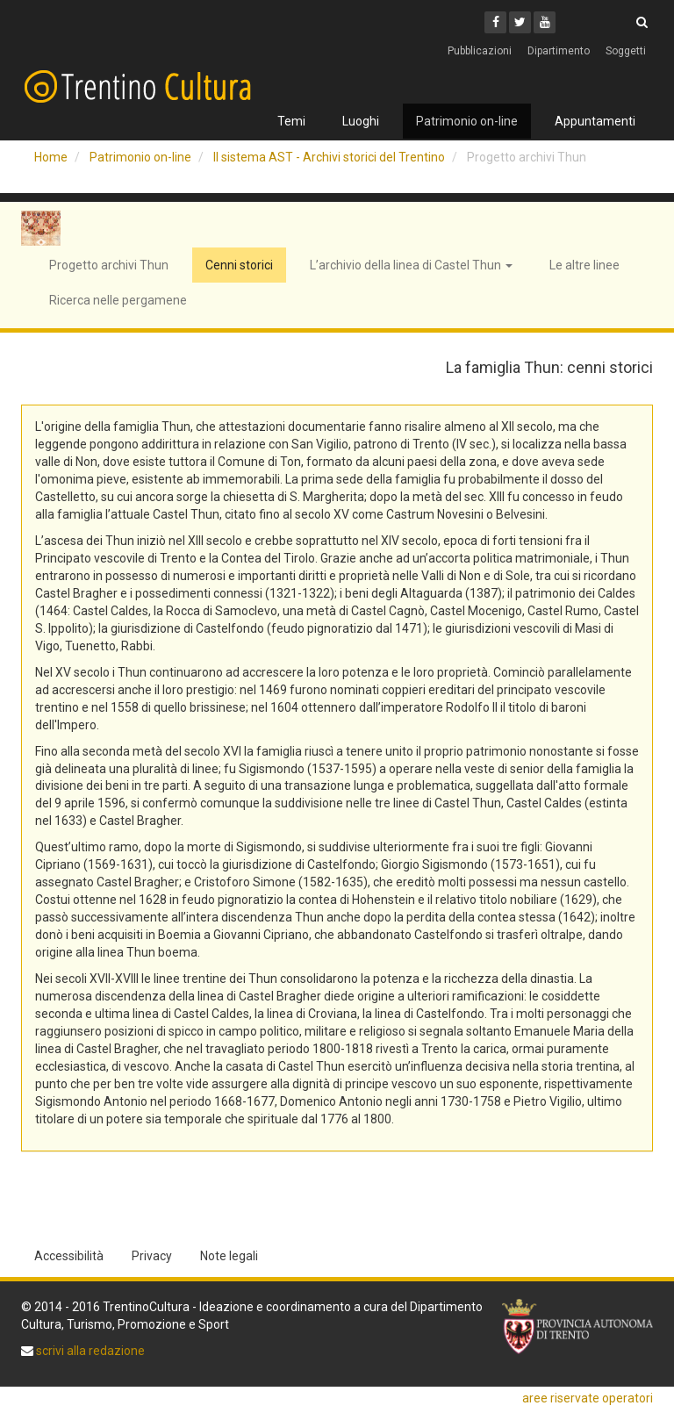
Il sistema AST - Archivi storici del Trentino (329, 157)
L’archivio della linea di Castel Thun (411, 265)
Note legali (229, 1256)
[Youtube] (545, 22)
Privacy (152, 1256)
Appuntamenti (595, 121)
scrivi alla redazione (89, 1351)
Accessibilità (69, 1256)
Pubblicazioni (480, 51)
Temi (291, 121)
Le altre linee (584, 265)
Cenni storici (239, 265)
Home (51, 157)
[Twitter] (520, 22)
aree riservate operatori (587, 1398)
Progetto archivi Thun (108, 265)
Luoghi (360, 121)
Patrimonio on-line (467, 121)
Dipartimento (558, 51)
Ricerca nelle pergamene (118, 300)
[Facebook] (495, 22)
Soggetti (626, 51)
